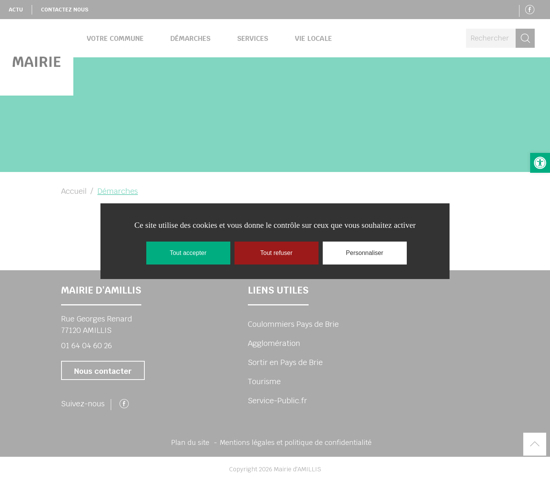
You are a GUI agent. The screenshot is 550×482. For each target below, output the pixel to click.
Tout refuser (276, 253)
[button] (540, 163)
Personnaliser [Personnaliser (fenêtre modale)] (364, 253)
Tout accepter (188, 253)
